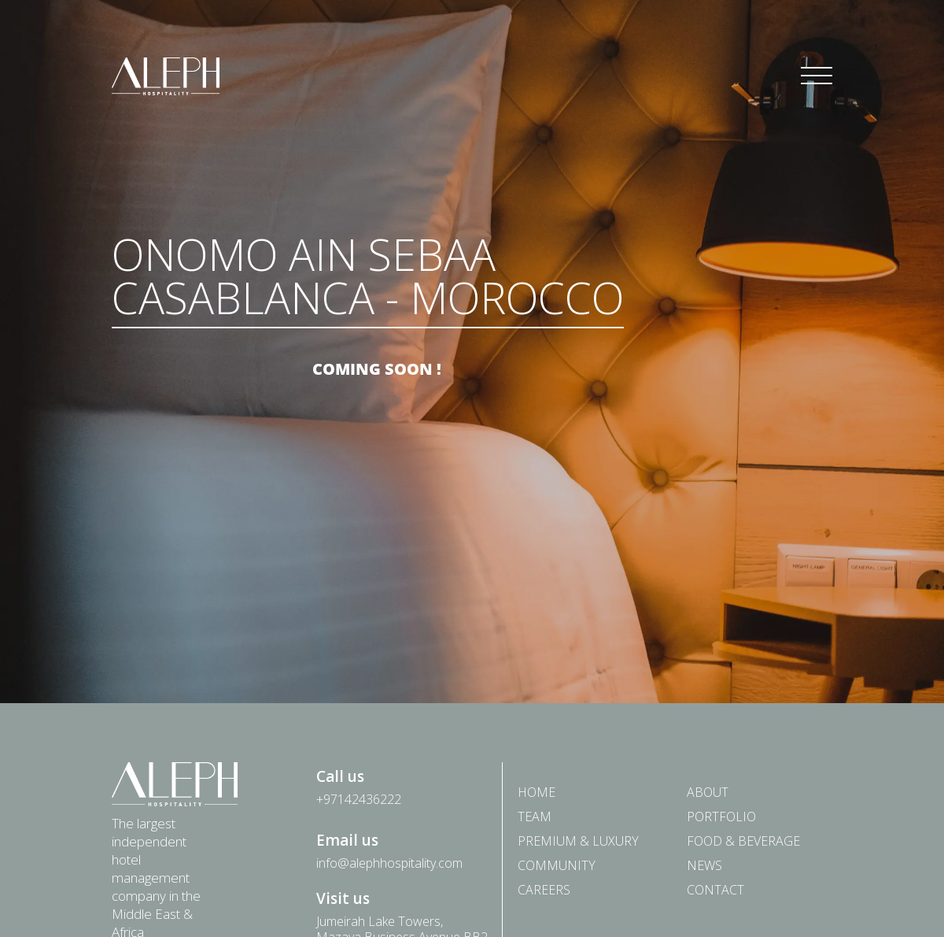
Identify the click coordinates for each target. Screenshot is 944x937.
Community (557, 865)
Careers (544, 889)
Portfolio (721, 816)
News (704, 865)
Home (536, 791)
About (707, 791)
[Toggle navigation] (816, 76)
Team (534, 816)
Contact (715, 889)
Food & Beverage (743, 840)
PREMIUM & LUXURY (578, 840)
